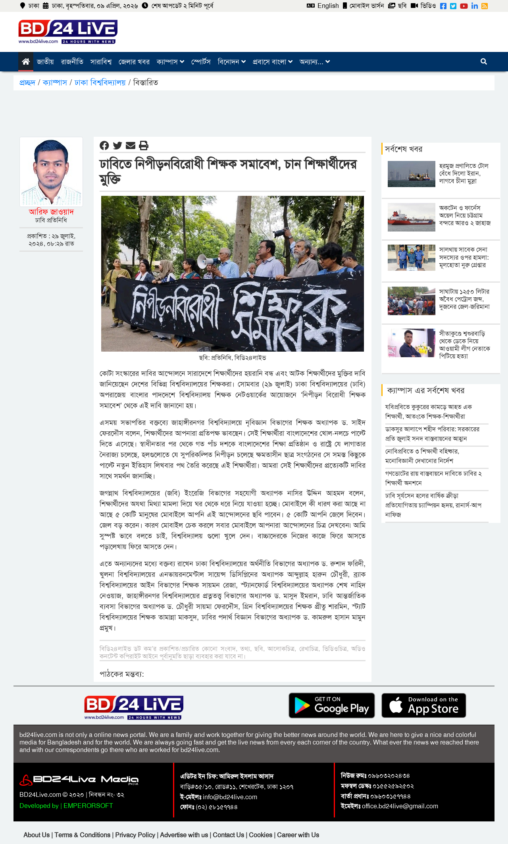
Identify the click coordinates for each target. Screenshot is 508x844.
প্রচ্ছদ (28, 82)
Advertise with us (185, 835)
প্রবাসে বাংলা (272, 62)
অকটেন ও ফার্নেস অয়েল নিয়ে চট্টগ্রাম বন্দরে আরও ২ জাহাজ (465, 215)
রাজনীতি (72, 62)
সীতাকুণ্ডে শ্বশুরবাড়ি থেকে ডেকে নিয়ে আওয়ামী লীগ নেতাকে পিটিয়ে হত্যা (464, 345)
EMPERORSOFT (88, 806)
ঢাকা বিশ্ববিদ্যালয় (101, 82)
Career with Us (298, 835)
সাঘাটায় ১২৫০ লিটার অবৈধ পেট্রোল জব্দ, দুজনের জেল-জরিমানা (464, 299)
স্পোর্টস (201, 62)
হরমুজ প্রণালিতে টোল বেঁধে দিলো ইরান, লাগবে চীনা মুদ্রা (464, 173)
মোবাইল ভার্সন (363, 6)
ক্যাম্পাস (170, 62)
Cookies (260, 835)
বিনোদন (232, 62)
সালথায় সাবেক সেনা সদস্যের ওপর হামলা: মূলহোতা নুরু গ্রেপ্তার (464, 257)
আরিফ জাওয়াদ (51, 212)
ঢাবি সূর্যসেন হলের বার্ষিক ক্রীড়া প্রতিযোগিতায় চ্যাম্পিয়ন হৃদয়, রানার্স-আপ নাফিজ (433, 505)
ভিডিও (423, 6)
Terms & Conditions (83, 835)
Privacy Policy (136, 835)
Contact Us (229, 835)
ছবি (397, 6)
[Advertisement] (254, 112)
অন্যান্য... (315, 62)
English (323, 6)
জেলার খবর (134, 62)
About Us (37, 835)
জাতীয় (45, 62)
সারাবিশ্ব (101, 62)
